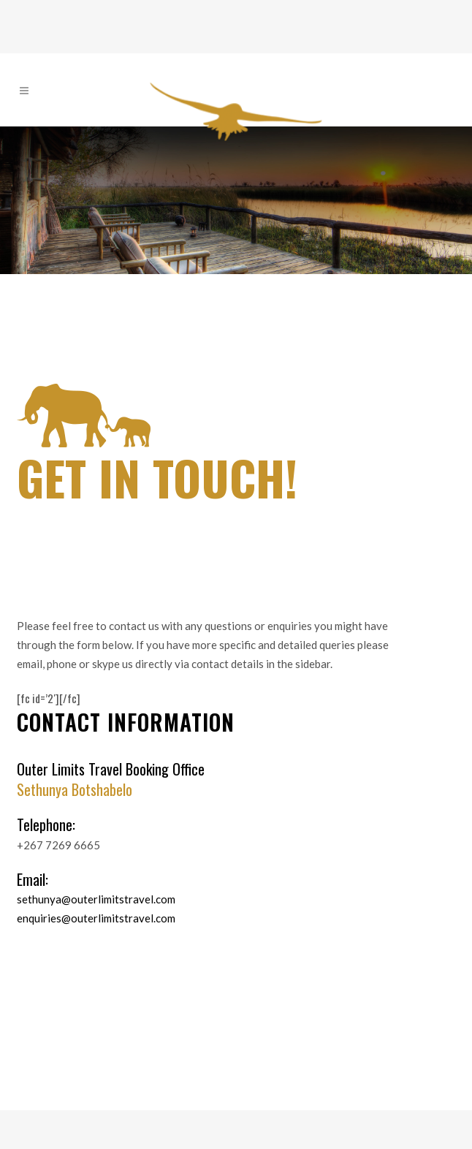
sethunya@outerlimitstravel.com (96, 899)
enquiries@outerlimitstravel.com (96, 918)
